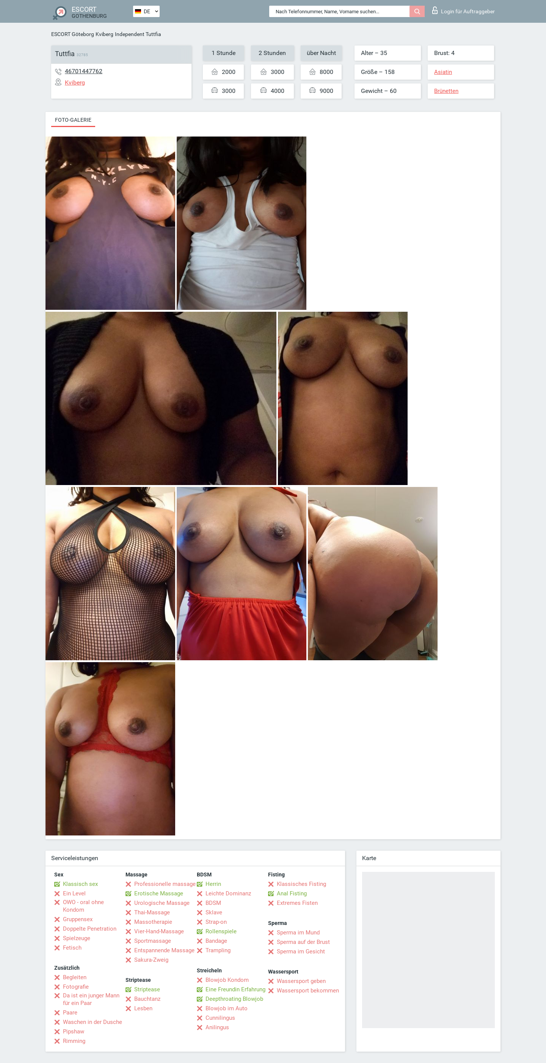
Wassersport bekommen (308, 990)
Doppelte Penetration (89, 928)
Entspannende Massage (164, 950)
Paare (70, 1012)
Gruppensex (78, 919)
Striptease (147, 989)
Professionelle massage (165, 884)
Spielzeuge (76, 938)
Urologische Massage (162, 903)
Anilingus (217, 1027)
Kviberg (104, 34)
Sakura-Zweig (151, 959)
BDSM (213, 903)
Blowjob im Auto (227, 1008)
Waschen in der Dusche (92, 1022)
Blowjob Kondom (227, 980)
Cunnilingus (220, 1017)
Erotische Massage (158, 893)
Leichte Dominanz (228, 893)
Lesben (143, 1008)
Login (463, 10)
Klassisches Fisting (301, 884)
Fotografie (76, 986)
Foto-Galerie (73, 120)
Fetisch (72, 947)
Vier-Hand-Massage (159, 931)
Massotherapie (153, 922)
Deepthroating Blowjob (234, 998)
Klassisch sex (80, 884)
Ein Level (74, 893)
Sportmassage (152, 940)
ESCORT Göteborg (72, 34)
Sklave (214, 912)
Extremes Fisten (297, 903)
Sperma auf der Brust (303, 942)
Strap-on (216, 922)
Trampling (218, 950)
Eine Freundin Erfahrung (235, 989)
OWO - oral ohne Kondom (83, 906)
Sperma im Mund (298, 932)
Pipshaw (73, 1031)
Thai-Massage (152, 912)
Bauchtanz (147, 998)
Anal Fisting (292, 893)
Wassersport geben (301, 981)
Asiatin (443, 72)
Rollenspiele (221, 931)
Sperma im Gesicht (301, 951)
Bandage (216, 940)
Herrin (213, 884)
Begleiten (74, 977)
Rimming (74, 1041)
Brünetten (446, 91)
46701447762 (83, 71)
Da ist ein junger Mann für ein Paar (91, 999)
